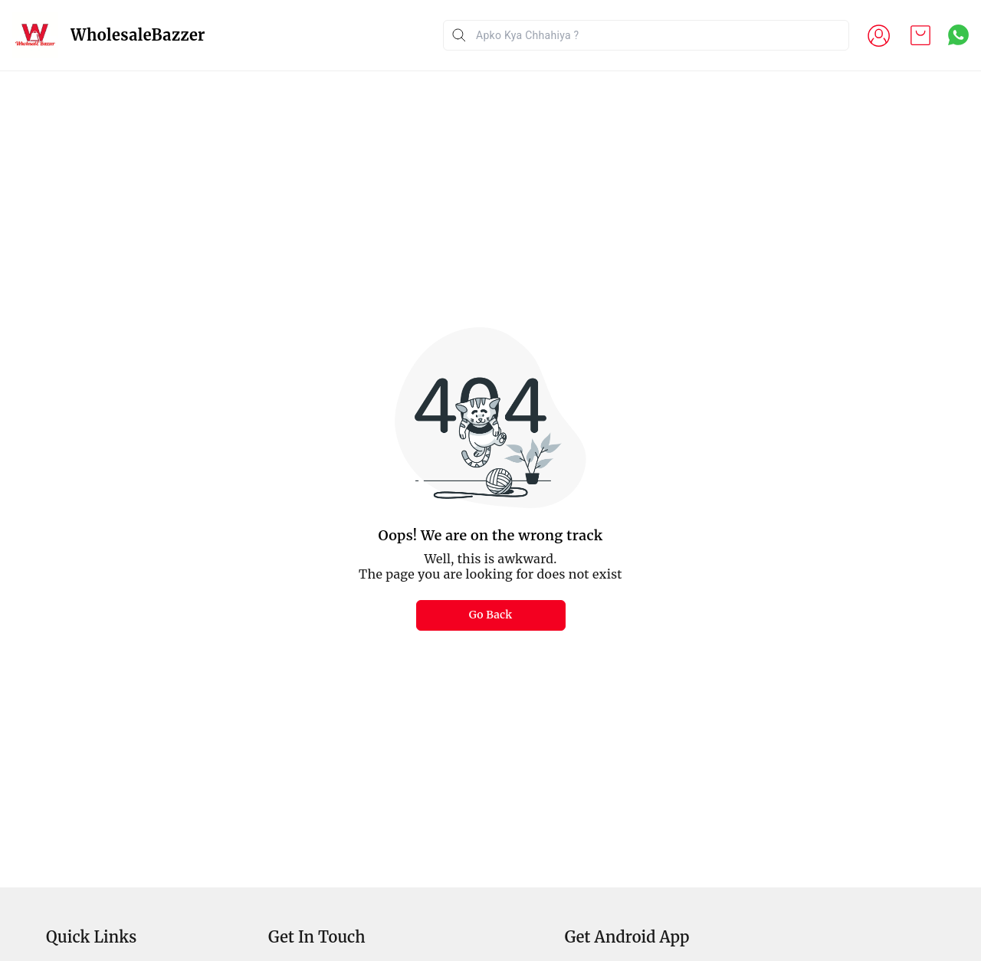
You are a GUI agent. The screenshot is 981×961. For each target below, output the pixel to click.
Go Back (491, 615)
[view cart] (920, 35)
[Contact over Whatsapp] (958, 35)
